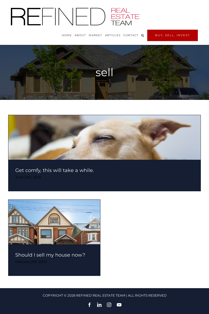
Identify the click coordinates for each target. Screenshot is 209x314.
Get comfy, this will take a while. (54, 170)
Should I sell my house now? (50, 255)
